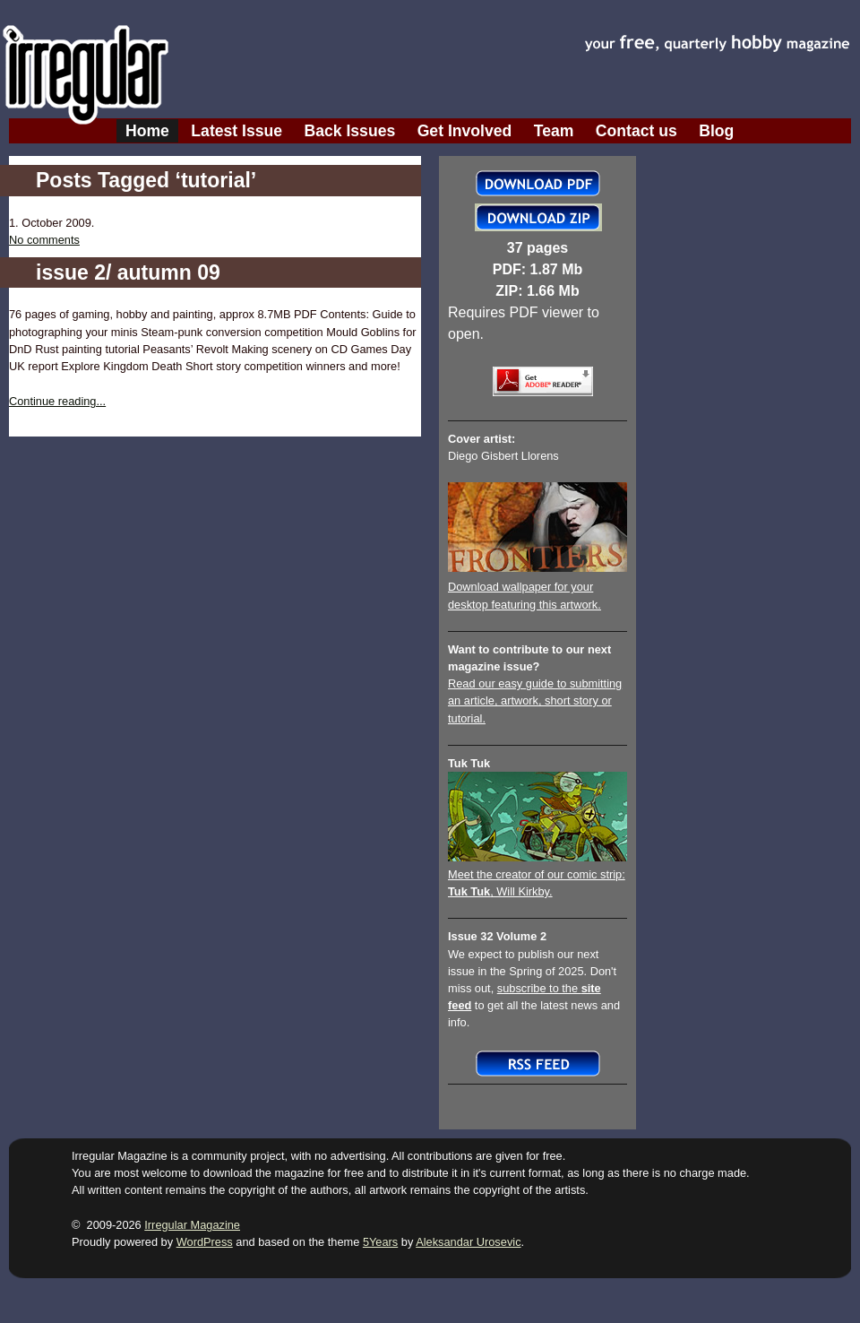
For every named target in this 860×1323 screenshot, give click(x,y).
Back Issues (350, 131)
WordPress (204, 1242)
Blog (716, 131)
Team (554, 131)
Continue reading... (57, 401)
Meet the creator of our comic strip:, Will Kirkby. (537, 874)
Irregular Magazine (192, 1225)
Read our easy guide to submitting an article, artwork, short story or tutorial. (535, 700)
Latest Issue (236, 131)
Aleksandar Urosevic (468, 1242)
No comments (44, 239)
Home (147, 131)
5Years (380, 1242)
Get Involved (464, 131)
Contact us (636, 131)
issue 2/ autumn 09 (128, 272)
